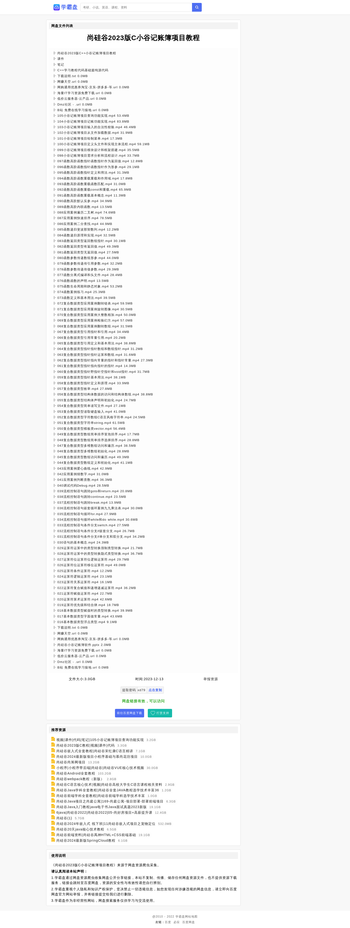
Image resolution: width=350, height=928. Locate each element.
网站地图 (191, 916)
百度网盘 (188, 922)
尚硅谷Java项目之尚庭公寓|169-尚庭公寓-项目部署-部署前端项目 (110, 801)
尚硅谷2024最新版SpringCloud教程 (85, 840)
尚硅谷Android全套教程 (75, 773)
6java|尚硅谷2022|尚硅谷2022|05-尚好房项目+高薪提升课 (104, 812)
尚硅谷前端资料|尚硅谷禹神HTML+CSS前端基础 (96, 835)
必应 (177, 922)
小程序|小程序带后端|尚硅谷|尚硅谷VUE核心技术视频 (100, 768)
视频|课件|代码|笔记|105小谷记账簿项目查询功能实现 (100, 740)
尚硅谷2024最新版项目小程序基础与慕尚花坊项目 (97, 756)
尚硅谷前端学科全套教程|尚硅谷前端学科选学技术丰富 (100, 796)
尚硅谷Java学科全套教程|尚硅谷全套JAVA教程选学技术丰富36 (107, 790)
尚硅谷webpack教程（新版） (80, 779)
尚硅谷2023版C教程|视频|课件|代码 (85, 745)
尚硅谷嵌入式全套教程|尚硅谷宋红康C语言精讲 (94, 751)
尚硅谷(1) (64, 818)
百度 (168, 922)
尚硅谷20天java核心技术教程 (80, 829)
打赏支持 (163, 713)
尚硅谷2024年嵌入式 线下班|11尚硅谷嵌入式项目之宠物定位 (106, 824)
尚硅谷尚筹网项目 (71, 762)
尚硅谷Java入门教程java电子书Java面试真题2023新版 (101, 807)
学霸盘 (180, 916)
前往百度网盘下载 (129, 713)
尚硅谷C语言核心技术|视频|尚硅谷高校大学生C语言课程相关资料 (109, 784)
